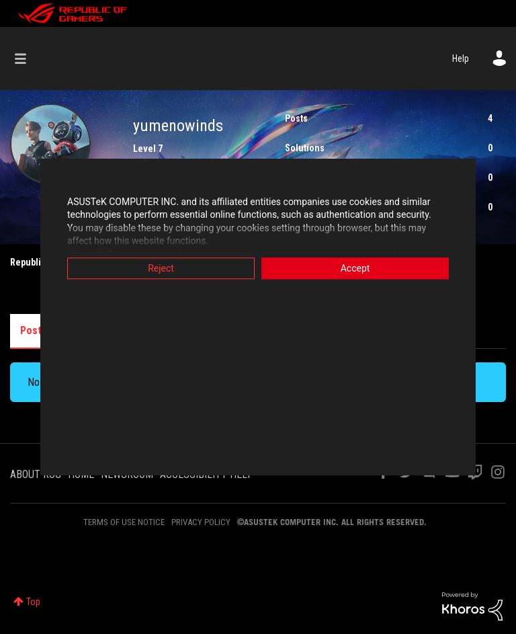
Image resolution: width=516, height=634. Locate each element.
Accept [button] (355, 268)
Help (460, 58)
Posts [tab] (33, 330)
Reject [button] (161, 268)
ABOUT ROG (35, 474)
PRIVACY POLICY (200, 522)
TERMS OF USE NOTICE (124, 522)
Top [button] (33, 601)
